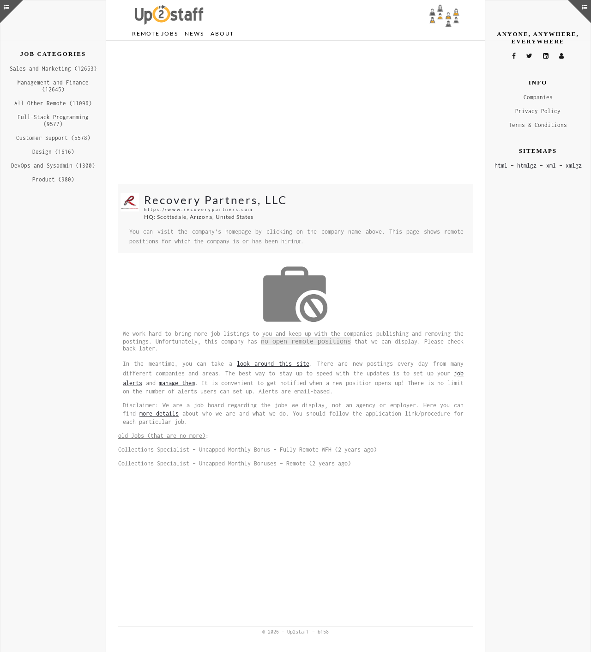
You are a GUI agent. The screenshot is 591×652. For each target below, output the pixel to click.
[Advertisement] (295, 112)
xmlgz (574, 165)
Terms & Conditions (538, 125)
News (194, 33)
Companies (538, 97)
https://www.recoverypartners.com (198, 209)
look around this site (273, 363)
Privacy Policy (538, 111)
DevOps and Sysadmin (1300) (53, 166)
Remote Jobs (155, 33)
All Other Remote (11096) (53, 103)
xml (551, 165)
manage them (177, 383)
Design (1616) (53, 152)
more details (159, 413)
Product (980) (53, 179)
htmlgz (527, 165)
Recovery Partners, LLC (215, 199)
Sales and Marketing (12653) (53, 69)
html (501, 165)
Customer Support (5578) (53, 138)
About (222, 33)
